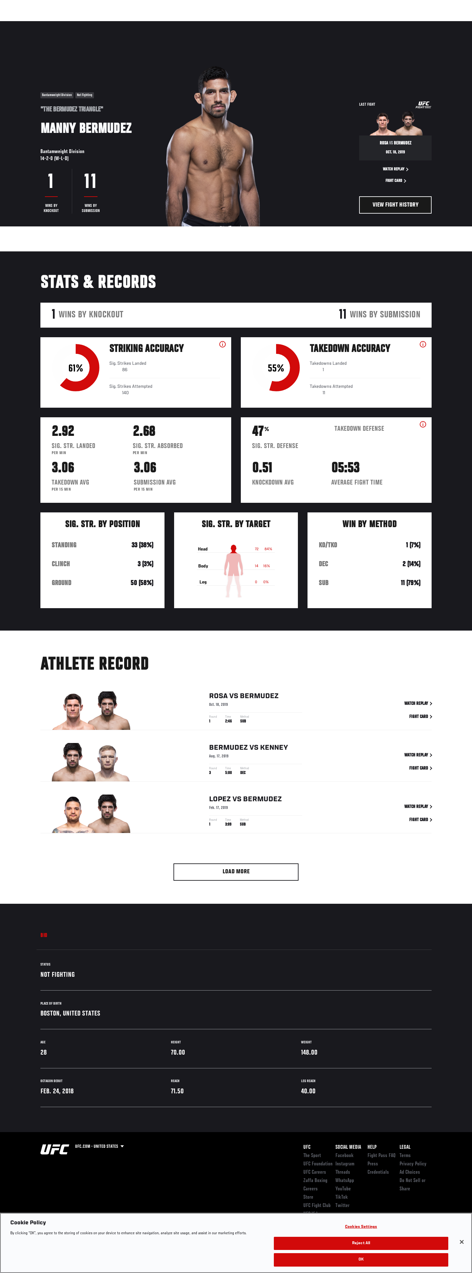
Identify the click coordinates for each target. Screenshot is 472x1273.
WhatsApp (344, 1181)
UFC (306, 1147)
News (114, 24)
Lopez (220, 800)
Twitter (342, 1206)
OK (361, 1260)
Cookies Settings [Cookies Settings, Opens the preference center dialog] (361, 1227)
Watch (358, 24)
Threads (342, 1172)
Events (33, 24)
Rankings (60, 24)
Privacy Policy (413, 1164)
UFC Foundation (318, 1164)
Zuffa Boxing (389, 24)
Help (371, 1147)
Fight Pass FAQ (381, 1156)
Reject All (361, 1243)
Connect (332, 24)
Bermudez (259, 697)
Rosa (218, 697)
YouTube (343, 1189)
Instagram (344, 1164)
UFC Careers (314, 1172)
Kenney (274, 749)
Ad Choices (410, 1172)
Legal (405, 1147)
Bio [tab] (43, 936)
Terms (405, 1156)
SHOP (417, 24)
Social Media (348, 1147)
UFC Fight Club (317, 1206)
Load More (236, 872)
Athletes (89, 24)
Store (308, 1197)
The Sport (312, 1156)
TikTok (341, 1197)
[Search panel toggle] (435, 24)
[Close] (462, 1242)
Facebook (344, 1156)
